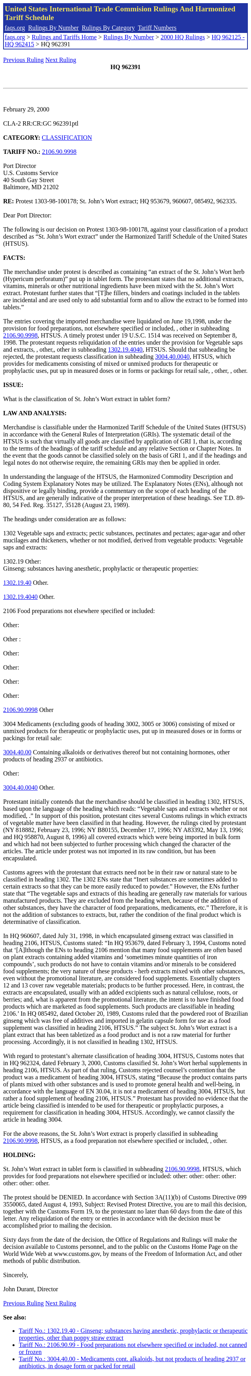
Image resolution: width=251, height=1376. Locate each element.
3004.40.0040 (172, 356)
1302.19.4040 (125, 349)
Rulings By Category (108, 27)
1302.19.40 (17, 582)
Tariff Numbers (157, 27)
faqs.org (15, 27)
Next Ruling (60, 60)
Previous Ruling (23, 60)
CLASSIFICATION (67, 137)
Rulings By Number (53, 27)
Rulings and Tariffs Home (64, 37)
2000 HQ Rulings (183, 37)
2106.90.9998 (59, 151)
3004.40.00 (17, 752)
